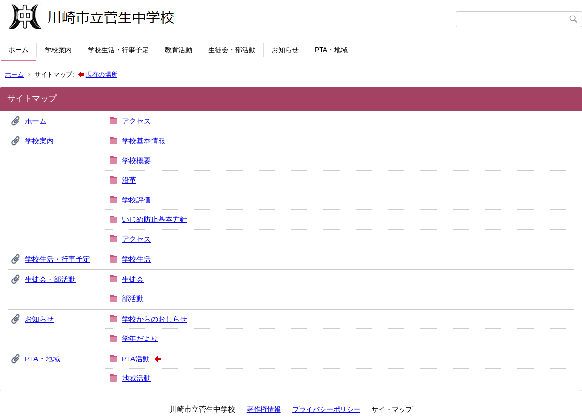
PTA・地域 (331, 50)
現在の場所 (101, 74)
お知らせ (285, 50)
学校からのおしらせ (154, 319)
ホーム (18, 50)
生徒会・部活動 (232, 50)
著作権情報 (264, 409)
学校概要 (136, 160)
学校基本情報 (143, 141)
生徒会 (133, 279)
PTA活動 (136, 359)
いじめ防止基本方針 (154, 219)
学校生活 (136, 259)
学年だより (140, 338)
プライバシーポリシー (326, 409)
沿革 (129, 180)
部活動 (133, 299)
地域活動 (136, 378)
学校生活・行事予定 (118, 50)
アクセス (136, 121)
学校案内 (58, 50)
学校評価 (136, 200)
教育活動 (178, 50)
